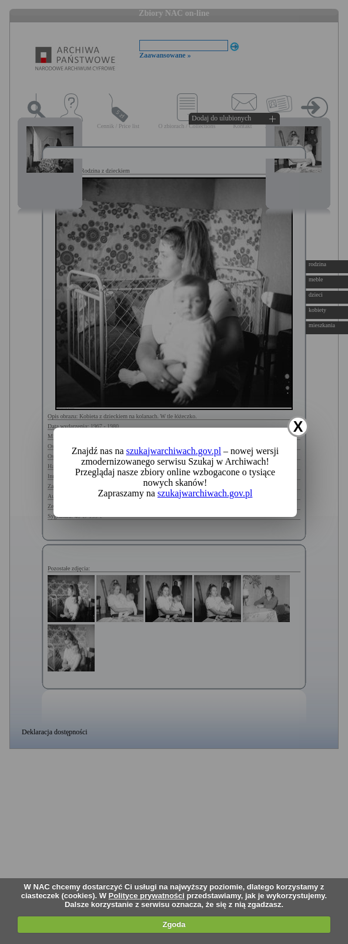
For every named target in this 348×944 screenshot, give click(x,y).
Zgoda (173, 924)
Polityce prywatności (147, 895)
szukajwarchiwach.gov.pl (174, 451)
